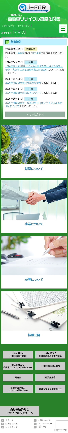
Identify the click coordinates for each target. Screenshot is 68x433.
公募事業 (20, 53)
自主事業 (36, 53)
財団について (34, 168)
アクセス (10, 420)
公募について (34, 279)
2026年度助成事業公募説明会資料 (23, 82)
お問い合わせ (8, 26)
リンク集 (42, 427)
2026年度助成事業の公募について (23, 92)
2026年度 (10, 66)
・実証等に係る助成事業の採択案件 (29, 69)
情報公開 (34, 335)
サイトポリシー (45, 423)
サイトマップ (24, 26)
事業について (34, 224)
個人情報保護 (12, 423)
